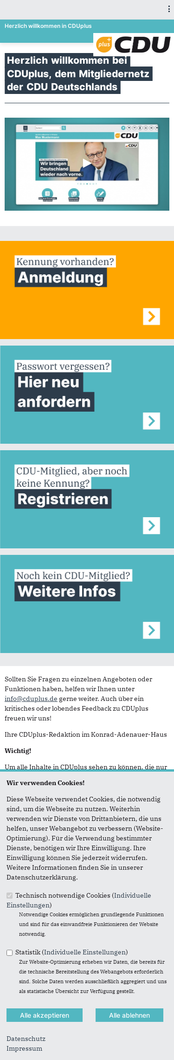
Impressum (24, 1048)
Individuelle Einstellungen (85, 952)
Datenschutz (25, 1038)
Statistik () (71, 952)
